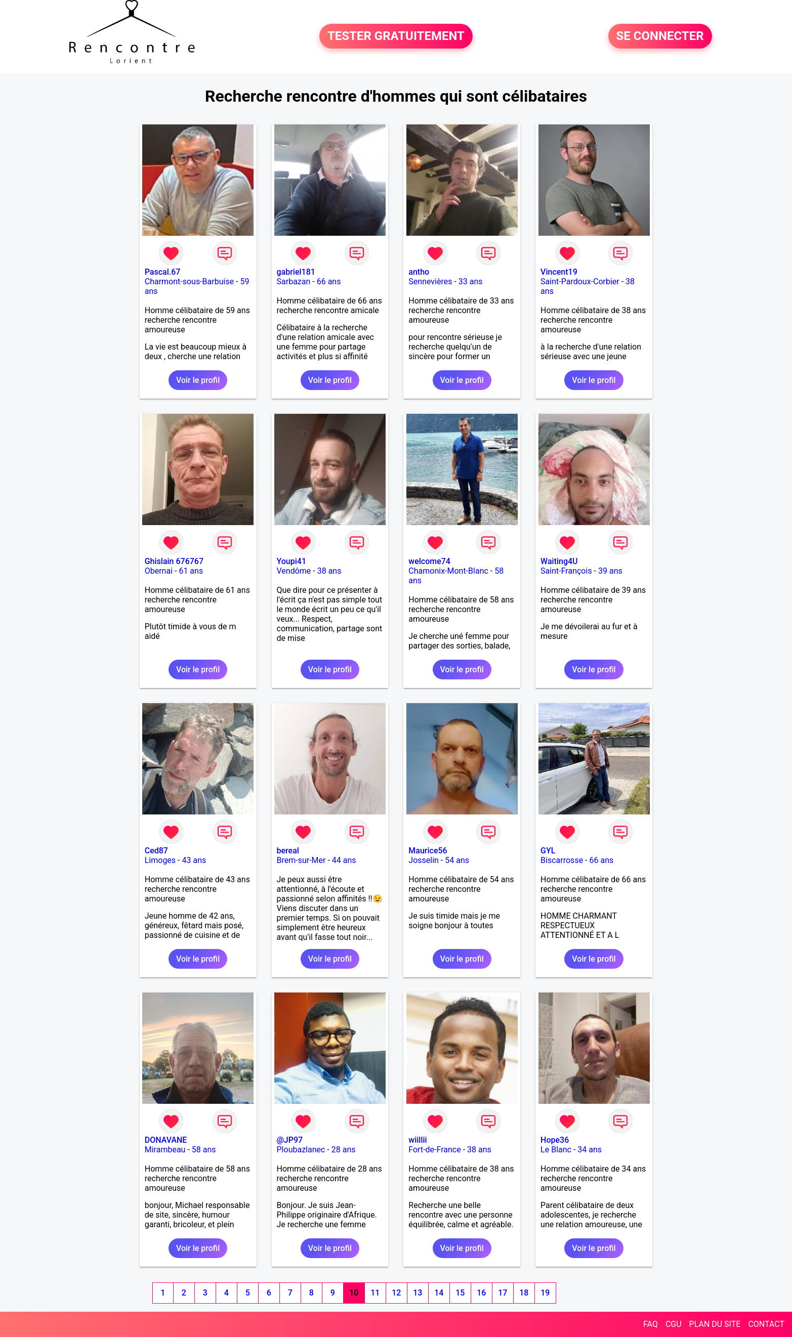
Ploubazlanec (301, 1149)
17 (502, 1293)
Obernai (159, 571)
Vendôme (294, 571)
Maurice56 (427, 850)
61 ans (191, 571)
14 (438, 1293)
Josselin (423, 860)
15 (460, 1293)
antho (418, 272)
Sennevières (430, 281)
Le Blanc (555, 1149)
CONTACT (766, 1324)
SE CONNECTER (660, 36)
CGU (673, 1324)
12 (396, 1293)
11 (375, 1293)
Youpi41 (292, 561)
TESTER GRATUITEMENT (396, 36)
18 (523, 1293)
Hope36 (554, 1140)
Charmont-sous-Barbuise (189, 281)
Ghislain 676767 (174, 561)
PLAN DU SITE (715, 1324)
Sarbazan (294, 281)
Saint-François (566, 571)
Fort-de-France (434, 1149)
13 (417, 1293)
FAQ (650, 1324)
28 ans (343, 1149)
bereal (288, 850)
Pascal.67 (163, 272)
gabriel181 (296, 272)
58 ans (204, 1149)
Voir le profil (198, 380)
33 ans (470, 281)
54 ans (457, 860)
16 (481, 1293)
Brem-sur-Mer (301, 860)
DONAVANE (166, 1140)
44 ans (344, 860)
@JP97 (290, 1140)
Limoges (160, 860)
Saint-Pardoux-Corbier (579, 281)
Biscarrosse (561, 860)
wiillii (417, 1140)
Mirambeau (165, 1149)
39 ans (610, 571)
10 (353, 1293)
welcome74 (429, 561)
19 (545, 1293)
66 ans (329, 281)
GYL (547, 850)
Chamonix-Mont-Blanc (448, 571)
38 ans (329, 571)
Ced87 (156, 850)
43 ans (194, 860)
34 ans (589, 1149)
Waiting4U (558, 561)
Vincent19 (558, 272)
